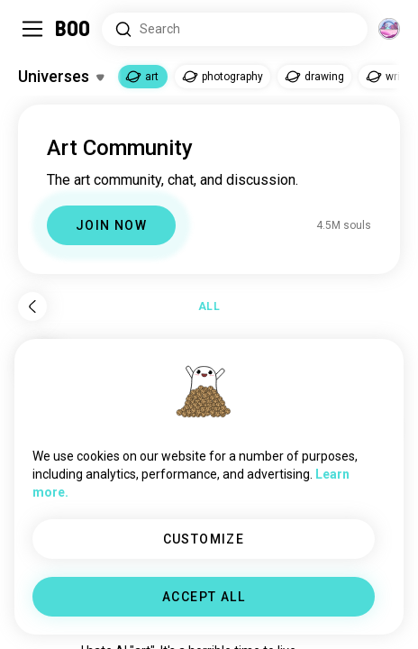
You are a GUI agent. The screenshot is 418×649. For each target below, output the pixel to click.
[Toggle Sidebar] (32, 28)
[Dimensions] (389, 29)
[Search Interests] (235, 29)
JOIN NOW (111, 225)
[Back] (32, 306)
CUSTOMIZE (204, 539)
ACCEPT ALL (203, 597)
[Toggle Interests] (61, 76)
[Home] (73, 28)
